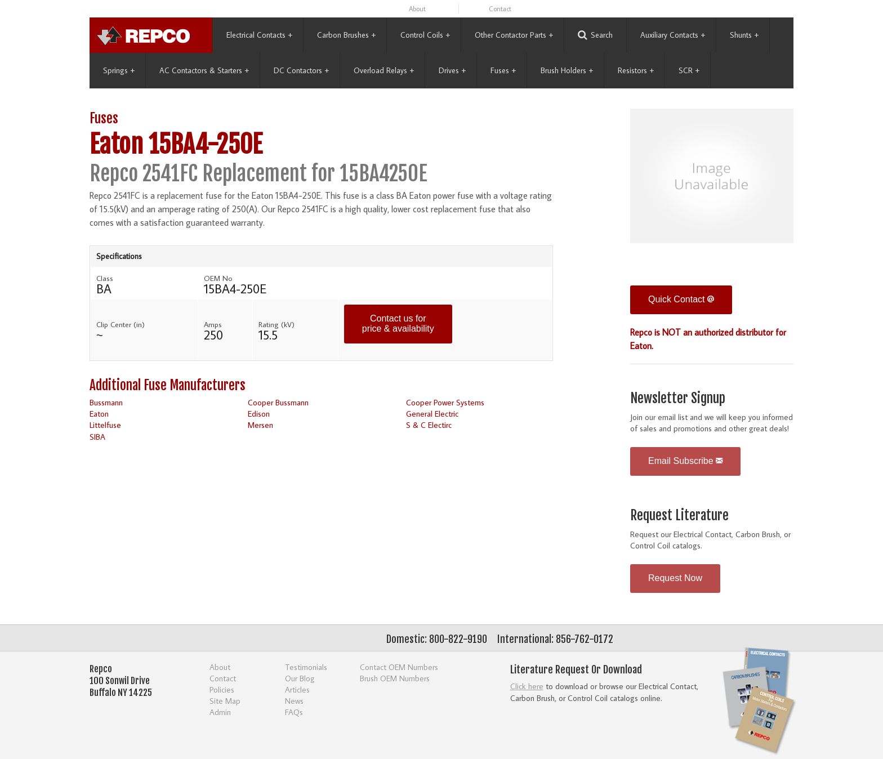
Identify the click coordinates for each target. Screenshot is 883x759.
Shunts (744, 35)
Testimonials (306, 667)
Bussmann (106, 402)
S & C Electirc (429, 424)
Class (104, 278)
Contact (500, 9)
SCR (689, 70)
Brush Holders (567, 70)
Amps (213, 324)
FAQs (294, 712)
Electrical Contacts (259, 35)
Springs (119, 70)
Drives (452, 70)
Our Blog (300, 678)
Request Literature (679, 515)
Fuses (503, 70)
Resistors (636, 70)
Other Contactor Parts (514, 35)
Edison (259, 413)
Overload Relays (384, 70)
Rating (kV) (276, 324)
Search (595, 35)
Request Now (675, 578)
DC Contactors (301, 70)
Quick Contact (681, 299)
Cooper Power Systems (445, 402)
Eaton (99, 413)
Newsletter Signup (677, 398)
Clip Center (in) (120, 324)
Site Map (224, 700)
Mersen (260, 424)
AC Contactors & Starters (204, 70)
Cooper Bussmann (278, 402)
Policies (221, 689)
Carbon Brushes (346, 35)
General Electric (432, 413)
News (294, 700)
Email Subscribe (685, 461)
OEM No (218, 278)
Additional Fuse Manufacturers (168, 385)
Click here (526, 686)
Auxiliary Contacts (672, 35)
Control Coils (425, 35)
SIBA (97, 436)
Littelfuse (105, 424)
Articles (297, 689)
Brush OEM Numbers (395, 678)
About (417, 9)
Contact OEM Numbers (399, 667)
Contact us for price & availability (398, 323)
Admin (220, 712)
